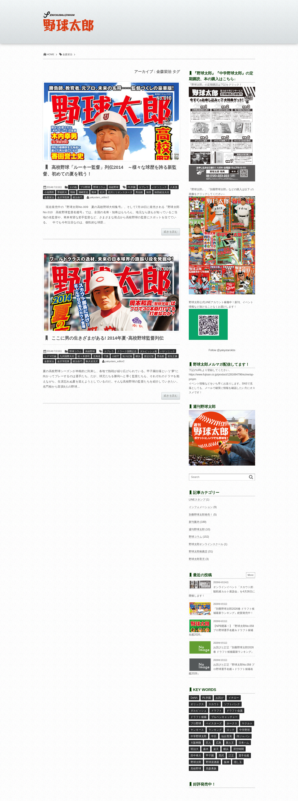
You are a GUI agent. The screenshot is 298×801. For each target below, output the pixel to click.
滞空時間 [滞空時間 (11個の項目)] (238, 749)
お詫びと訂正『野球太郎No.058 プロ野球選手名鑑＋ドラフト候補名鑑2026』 (221, 669)
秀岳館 (139, 192)
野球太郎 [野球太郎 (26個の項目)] (196, 762)
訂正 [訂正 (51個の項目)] (231, 755)
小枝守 (115, 356)
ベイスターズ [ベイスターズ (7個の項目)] (214, 723)
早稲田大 (62, 192)
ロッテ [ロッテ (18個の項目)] (231, 729)
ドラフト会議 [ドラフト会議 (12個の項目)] (235, 710)
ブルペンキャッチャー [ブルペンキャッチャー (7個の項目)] (224, 717)
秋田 (148, 192)
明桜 (72, 192)
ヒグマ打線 (50, 356)
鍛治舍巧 (77, 197)
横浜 (138, 356)
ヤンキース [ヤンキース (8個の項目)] (197, 729)
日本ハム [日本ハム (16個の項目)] (244, 742)
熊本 (94, 192)
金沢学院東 (63, 197)
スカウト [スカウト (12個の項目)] (213, 704)
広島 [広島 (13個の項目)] (218, 742)
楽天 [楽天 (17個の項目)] (216, 749)
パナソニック (159, 187)
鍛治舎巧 (77, 361)
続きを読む (171, 231)
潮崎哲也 (83, 192)
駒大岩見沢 (92, 361)
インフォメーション (201, 507)
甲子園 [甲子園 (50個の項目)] (210, 755)
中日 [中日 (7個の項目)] (213, 736)
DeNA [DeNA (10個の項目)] (194, 697)
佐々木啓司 (84, 356)
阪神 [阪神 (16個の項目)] (226, 762)
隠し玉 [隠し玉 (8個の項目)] (238, 762)
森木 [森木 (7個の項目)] (205, 749)
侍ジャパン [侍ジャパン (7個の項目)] (243, 736)
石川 (102, 192)
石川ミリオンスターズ (120, 192)
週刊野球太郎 (197, 529)
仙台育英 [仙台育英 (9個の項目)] (226, 736)
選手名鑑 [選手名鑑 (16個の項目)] (244, 755)
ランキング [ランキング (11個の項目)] (215, 729)
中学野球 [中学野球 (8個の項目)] (244, 729)
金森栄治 (49, 197)
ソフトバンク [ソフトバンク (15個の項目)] (232, 704)
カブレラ (144, 187)
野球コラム (99, 187)
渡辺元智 (149, 356)
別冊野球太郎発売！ (201, 514)
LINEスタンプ (197, 499)
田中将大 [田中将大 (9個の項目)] (196, 755)
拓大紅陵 (127, 356)
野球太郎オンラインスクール (206, 544)
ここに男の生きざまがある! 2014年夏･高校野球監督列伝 (107, 338)
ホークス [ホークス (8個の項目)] (232, 723)
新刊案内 (194, 521)
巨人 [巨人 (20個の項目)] (208, 742)
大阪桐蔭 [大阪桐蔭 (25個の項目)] (196, 742)
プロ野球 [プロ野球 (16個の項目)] (196, 723)
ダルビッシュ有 (148, 351)
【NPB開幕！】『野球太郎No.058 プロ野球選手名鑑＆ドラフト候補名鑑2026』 (221, 630)
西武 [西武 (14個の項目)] (221, 755)
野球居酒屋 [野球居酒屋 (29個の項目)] (212, 762)
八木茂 (173, 187)
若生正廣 (172, 356)
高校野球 (113, 187)
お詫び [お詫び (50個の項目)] (220, 697)
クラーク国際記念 (127, 351)
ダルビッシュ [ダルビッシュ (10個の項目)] (198, 710)
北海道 (96, 356)
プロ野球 (85, 187)
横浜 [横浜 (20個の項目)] (226, 749)
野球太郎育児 (197, 559)
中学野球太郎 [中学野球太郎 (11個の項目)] (198, 736)
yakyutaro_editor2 (99, 197)
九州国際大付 (67, 356)
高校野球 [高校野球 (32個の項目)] (196, 768)
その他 (73, 187)
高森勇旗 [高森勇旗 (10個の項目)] (211, 768)
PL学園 (132, 187)
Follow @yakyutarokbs (222, 350)
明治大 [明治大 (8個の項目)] (195, 749)
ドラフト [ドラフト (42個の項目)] (216, 710)
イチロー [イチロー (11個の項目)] (233, 697)
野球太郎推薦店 (198, 551)
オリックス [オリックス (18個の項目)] (197, 704)
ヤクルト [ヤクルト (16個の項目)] (247, 723)
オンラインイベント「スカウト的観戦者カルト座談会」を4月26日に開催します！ (222, 591)
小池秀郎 (49, 192)
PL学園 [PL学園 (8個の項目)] (206, 697)
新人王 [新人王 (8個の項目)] (230, 742)
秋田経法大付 (162, 192)
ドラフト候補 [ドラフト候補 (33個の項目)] (198, 717)
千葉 (106, 356)
